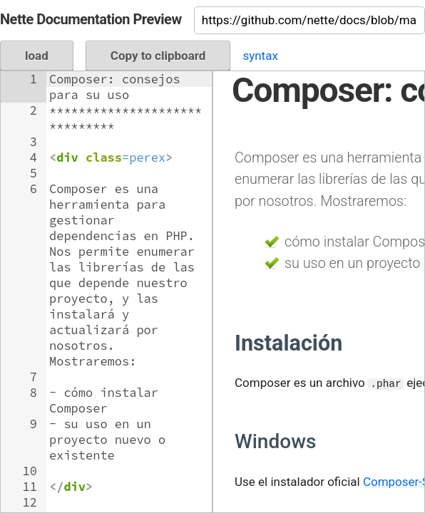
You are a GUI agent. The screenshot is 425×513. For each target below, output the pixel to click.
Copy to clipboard (158, 55)
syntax (259, 55)
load (36, 55)
